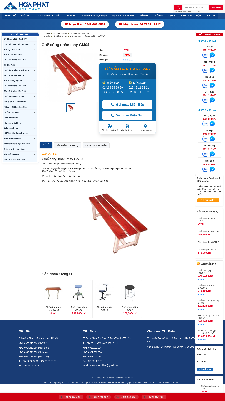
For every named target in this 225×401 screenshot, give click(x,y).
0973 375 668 (209, 50)
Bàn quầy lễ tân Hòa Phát (15, 102)
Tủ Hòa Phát (9, 65)
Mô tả (46, 144)
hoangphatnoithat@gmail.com (104, 365)
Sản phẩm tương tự (67, 145)
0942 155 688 (209, 95)
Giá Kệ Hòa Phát (11, 118)
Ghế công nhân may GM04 (210, 387)
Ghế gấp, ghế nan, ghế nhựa (16, 70)
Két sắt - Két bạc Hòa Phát (15, 107)
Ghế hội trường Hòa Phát (15, 86)
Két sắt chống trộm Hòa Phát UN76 (208, 316)
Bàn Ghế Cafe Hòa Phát (14, 160)
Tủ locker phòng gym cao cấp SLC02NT (207, 331)
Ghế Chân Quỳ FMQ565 (204, 271)
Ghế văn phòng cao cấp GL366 (208, 301)
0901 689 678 (209, 119)
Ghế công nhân (76, 36)
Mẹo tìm (196, 12)
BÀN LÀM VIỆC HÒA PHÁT (15, 39)
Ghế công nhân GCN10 (104, 308)
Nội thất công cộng (12, 138)
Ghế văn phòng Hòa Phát (15, 60)
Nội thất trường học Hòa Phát (17, 144)
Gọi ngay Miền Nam (128, 115)
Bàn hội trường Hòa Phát (15, 91)
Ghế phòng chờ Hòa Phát (15, 96)
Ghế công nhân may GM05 (53, 308)
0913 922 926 (209, 149)
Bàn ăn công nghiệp (13, 80)
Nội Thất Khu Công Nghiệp (16, 133)
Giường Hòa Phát (11, 112)
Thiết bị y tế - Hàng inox (14, 149)
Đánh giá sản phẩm (96, 145)
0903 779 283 (209, 134)
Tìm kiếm (216, 7)
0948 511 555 (209, 80)
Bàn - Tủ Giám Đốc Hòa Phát (16, 44)
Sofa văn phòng (11, 128)
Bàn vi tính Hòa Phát (13, 55)
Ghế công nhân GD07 (130, 308)
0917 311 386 (209, 65)
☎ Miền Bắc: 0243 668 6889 (84, 24)
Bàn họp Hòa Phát (12, 50)
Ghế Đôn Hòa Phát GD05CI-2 (206, 286)
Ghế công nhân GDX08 (79, 308)
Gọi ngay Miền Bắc (127, 104)
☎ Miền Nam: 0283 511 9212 (140, 24)
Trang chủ (46, 33)
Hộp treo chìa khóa (12, 123)
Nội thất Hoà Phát (72, 181)
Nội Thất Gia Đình (12, 154)
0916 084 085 (209, 164)
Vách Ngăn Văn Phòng (14, 75)
